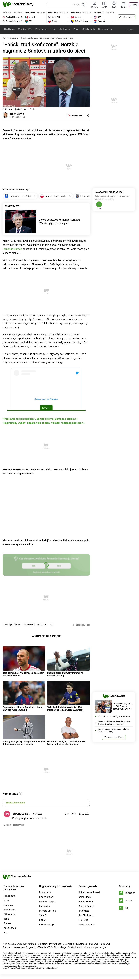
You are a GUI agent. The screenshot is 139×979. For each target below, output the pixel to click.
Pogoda (6, 947)
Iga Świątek (84, 910)
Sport (88, 947)
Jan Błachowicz (86, 915)
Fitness (7, 923)
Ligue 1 (43, 920)
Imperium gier (99, 947)
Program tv (31, 947)
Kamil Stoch (84, 897)
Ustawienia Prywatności (75, 944)
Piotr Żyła (83, 920)
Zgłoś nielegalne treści (14, 825)
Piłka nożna (41, 29)
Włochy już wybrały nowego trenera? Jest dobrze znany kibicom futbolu (24, 742)
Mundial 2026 (25, 29)
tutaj (56, 968)
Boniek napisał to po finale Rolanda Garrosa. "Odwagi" (113, 730)
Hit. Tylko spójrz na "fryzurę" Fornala (114, 716)
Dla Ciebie (9, 29)
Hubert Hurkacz (86, 924)
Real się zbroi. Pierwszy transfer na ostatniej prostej (65, 674)
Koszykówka (10, 928)
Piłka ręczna (10, 914)
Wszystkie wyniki (126, 17)
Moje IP (65, 947)
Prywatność (55, 944)
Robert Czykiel (16, 113)
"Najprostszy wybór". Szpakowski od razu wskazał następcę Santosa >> (44, 422)
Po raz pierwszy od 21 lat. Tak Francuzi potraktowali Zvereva (122, 706)
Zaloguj (133, 5)
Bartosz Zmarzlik (87, 906)
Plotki (56, 947)
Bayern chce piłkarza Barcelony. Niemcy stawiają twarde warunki (23, 708)
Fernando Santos (12, 248)
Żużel (76, 29)
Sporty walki (88, 29)
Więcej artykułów (113, 737)
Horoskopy (18, 947)
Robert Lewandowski (89, 892)
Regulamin (105, 944)
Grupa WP (21, 944)
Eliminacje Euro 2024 (12, 624)
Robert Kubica (85, 901)
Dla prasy (42, 944)
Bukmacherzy (105, 29)
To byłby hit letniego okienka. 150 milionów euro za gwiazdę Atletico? (65, 708)
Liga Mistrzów (46, 897)
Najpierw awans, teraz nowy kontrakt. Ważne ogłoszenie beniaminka (66, 742)
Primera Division (47, 910)
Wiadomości (77, 947)
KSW (6, 932)
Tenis (53, 29)
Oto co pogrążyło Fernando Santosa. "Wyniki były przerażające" (59, 221)
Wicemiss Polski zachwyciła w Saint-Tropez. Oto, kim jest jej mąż (114, 722)
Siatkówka (64, 29)
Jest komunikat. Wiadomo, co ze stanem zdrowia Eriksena (23, 674)
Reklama (93, 944)
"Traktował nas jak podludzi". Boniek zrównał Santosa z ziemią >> (40, 418)
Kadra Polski (42, 624)
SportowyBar (28, 624)
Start (4, 38)
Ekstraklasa (45, 892)
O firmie (32, 944)
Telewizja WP (45, 947)
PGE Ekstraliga (46, 924)
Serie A (42, 915)
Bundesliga (44, 906)
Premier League (47, 901)
